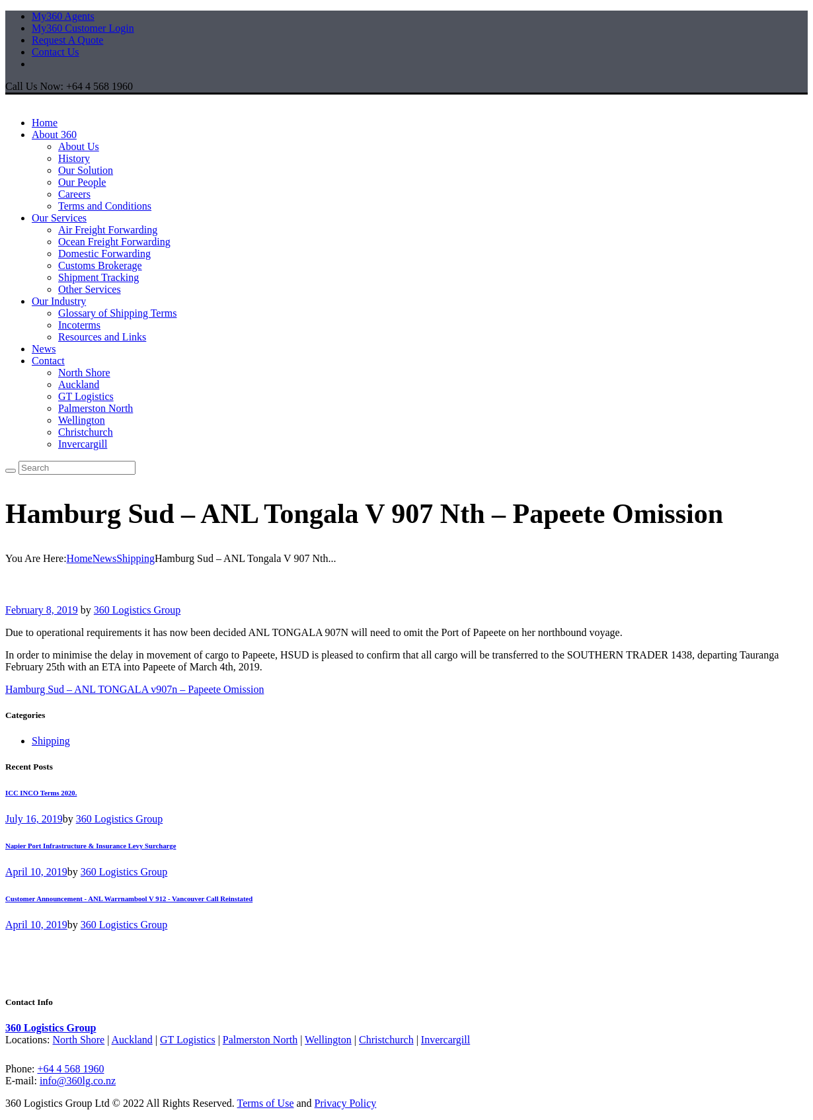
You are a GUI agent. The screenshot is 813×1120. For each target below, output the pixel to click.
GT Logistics (86, 396)
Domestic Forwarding (104, 253)
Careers (74, 194)
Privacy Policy (346, 1103)
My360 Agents (63, 16)
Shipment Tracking (98, 277)
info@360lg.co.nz (78, 1080)
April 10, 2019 (36, 871)
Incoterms (79, 325)
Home (45, 122)
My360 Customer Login (83, 28)
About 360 (54, 134)
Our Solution (85, 170)
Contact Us (55, 52)
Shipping (135, 558)
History (74, 158)
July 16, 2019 (34, 818)
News (44, 348)
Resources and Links (102, 336)
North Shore (84, 372)
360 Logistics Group (137, 610)
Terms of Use (265, 1103)
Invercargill (82, 444)
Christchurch (85, 432)
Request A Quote (67, 40)
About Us (78, 146)
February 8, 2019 (41, 610)
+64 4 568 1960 (70, 1068)
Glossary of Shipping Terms (117, 313)
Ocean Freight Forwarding (114, 241)
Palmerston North (95, 408)
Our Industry (59, 301)
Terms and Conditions (104, 206)
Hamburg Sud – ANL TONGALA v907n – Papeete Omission (134, 689)
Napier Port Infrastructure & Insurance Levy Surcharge (90, 846)
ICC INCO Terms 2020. (41, 793)
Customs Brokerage (100, 265)
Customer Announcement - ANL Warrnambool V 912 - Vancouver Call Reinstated (128, 898)
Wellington (81, 420)
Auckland (78, 384)
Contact (48, 360)
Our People (82, 182)
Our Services (59, 217)
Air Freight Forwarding (107, 229)
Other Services (89, 289)
